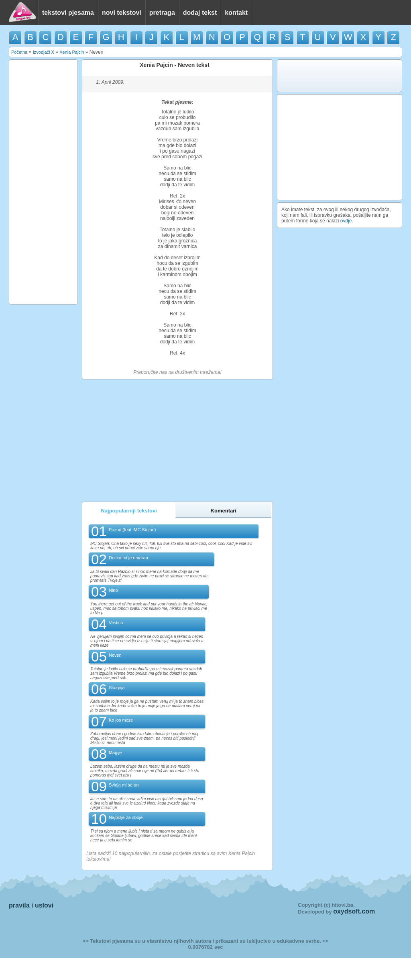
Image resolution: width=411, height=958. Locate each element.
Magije (115, 752)
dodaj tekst (200, 12)
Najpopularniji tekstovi (129, 511)
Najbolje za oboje (125, 817)
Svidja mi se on (124, 785)
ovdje (346, 221)
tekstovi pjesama (68, 12)
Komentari (223, 511)
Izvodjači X (43, 52)
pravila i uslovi (31, 905)
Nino (113, 590)
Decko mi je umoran (128, 557)
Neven (115, 655)
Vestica (116, 622)
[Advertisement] (43, 182)
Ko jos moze (121, 720)
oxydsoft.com (354, 911)
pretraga (162, 12)
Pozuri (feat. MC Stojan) (132, 529)
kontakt (236, 12)
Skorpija (117, 687)
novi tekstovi (121, 12)
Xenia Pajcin (71, 52)
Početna (19, 52)
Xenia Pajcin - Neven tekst (175, 65)
